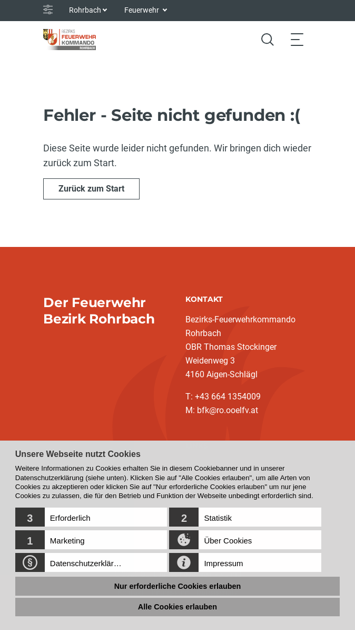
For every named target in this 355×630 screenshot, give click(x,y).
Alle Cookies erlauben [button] (177, 607)
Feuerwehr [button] (142, 10)
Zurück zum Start (91, 189)
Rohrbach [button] (85, 10)
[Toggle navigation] (297, 39)
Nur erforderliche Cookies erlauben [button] (177, 586)
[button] (91, 517)
